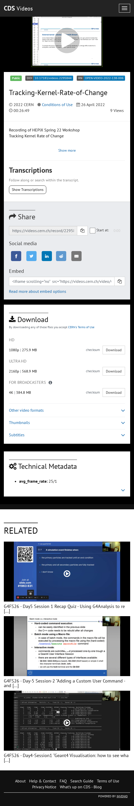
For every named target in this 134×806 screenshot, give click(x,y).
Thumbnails (67, 423)
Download (114, 350)
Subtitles (67, 435)
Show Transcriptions (27, 189)
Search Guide (81, 780)
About (20, 780)
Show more (67, 150)
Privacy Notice (44, 786)
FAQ (63, 780)
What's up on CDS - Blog (81, 786)
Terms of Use (108, 780)
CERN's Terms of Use (81, 327)
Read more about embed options (37, 291)
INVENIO (122, 796)
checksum (93, 350)
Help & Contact (42, 780)
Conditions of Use (57, 104)
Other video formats (67, 410)
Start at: (99, 230)
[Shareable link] (43, 230)
